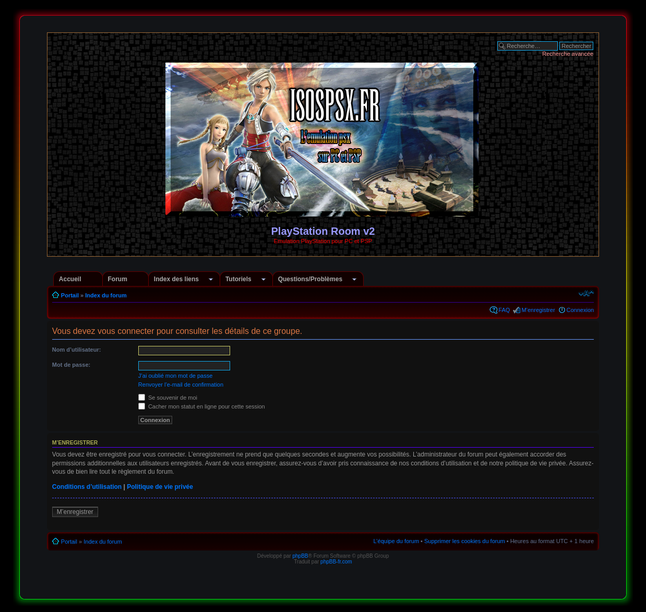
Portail (70, 295)
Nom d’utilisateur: (76, 349)
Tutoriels (238, 279)
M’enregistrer (538, 310)
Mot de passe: (71, 365)
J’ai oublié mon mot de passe (175, 376)
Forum (117, 279)
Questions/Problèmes (310, 279)
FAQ (504, 310)
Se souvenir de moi (167, 397)
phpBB (300, 556)
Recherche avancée (567, 54)
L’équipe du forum (396, 541)
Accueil (70, 279)
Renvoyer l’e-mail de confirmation (180, 384)
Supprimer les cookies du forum (464, 541)
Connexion (580, 310)
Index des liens (176, 279)
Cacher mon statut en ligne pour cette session (201, 406)
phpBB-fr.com (336, 562)
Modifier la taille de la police (586, 293)
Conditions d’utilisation (87, 486)
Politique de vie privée (160, 486)
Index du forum (105, 295)
